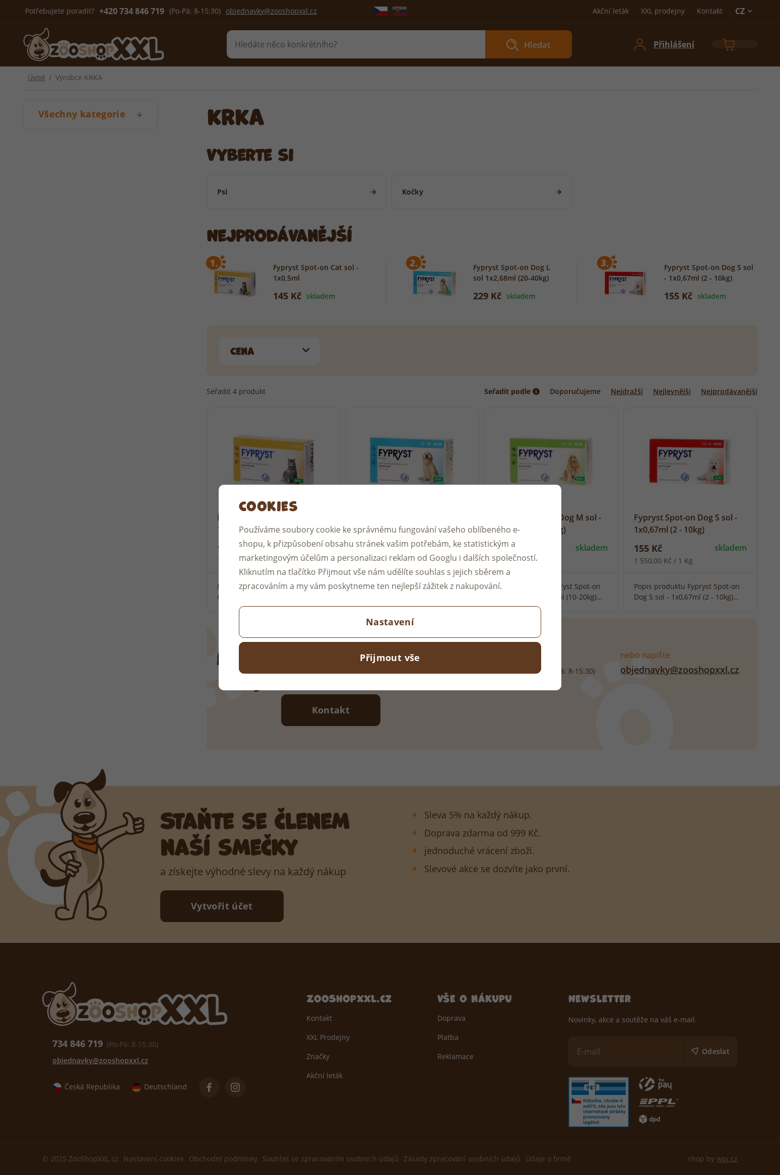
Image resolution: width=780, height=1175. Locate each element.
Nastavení (390, 622)
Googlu (443, 557)
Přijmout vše (390, 657)
